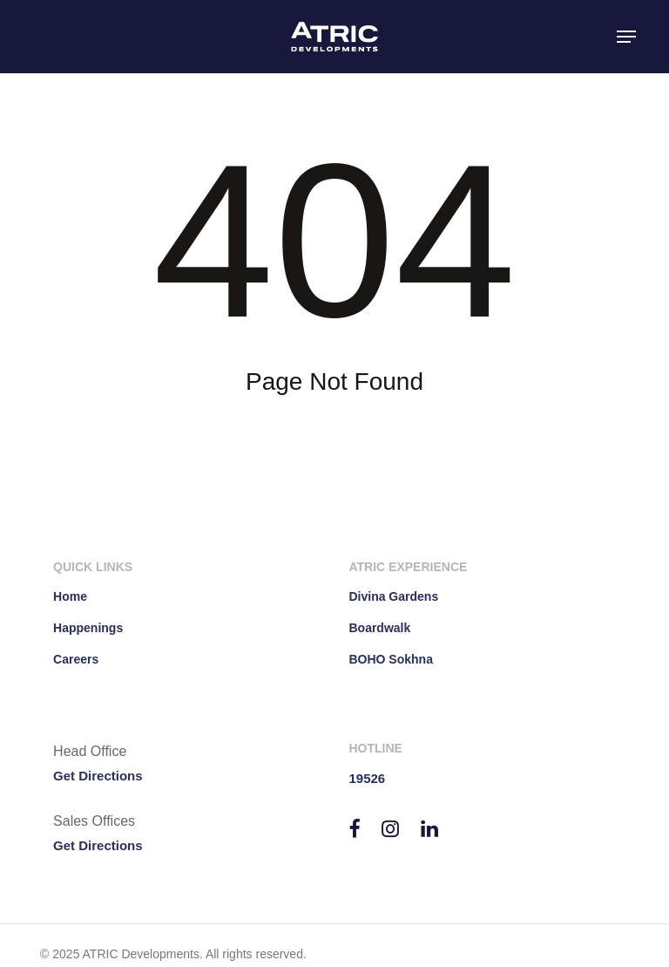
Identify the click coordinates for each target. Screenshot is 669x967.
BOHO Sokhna (390, 659)
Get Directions (98, 775)
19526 (366, 778)
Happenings (88, 628)
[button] (626, 36)
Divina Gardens (393, 596)
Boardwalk (379, 628)
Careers (75, 659)
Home (70, 596)
